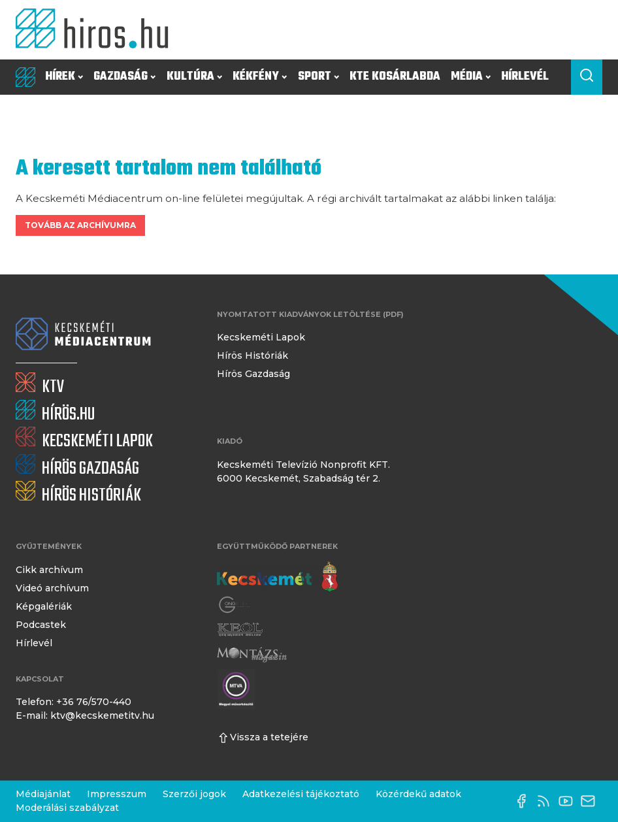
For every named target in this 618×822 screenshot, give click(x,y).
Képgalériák (44, 606)
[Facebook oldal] (524, 801)
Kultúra (194, 76)
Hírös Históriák (252, 355)
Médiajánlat (43, 794)
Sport (318, 76)
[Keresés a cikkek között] (586, 77)
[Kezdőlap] (97, 29)
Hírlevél (525, 76)
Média (471, 76)
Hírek (64, 76)
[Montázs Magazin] (252, 654)
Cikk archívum (49, 570)
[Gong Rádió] (235, 605)
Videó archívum (52, 588)
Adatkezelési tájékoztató (300, 794)
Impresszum (116, 794)
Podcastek (41, 625)
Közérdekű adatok (418, 794)
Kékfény (260, 76)
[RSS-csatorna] (547, 801)
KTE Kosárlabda (395, 76)
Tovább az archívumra (80, 225)
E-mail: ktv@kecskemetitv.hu (85, 715)
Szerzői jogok (194, 794)
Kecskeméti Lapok (261, 337)
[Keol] (240, 629)
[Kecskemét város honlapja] (277, 577)
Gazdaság (124, 76)
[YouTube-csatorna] (569, 801)
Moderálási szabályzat (67, 808)
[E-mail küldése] (591, 801)
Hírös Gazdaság (253, 374)
